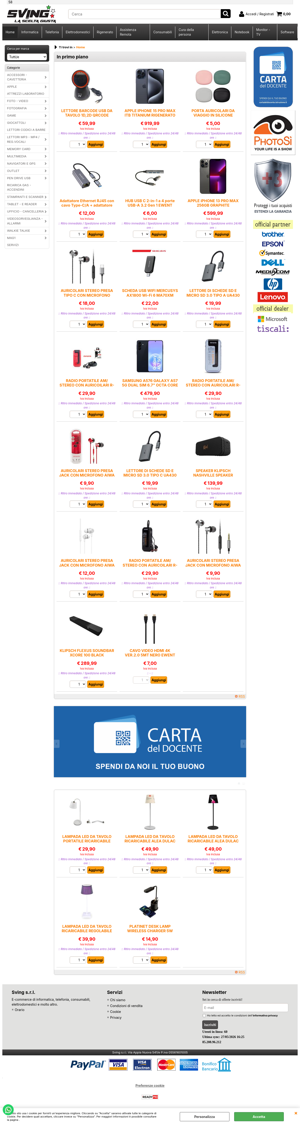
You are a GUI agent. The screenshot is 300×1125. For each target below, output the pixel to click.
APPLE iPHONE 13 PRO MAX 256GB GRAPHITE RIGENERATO (213, 205)
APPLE (12, 86)
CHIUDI (296, 1112)
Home (10, 32)
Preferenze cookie (150, 1085)
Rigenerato (105, 32)
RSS (242, 696)
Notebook (242, 32)
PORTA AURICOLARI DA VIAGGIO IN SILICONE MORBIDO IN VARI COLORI (213, 115)
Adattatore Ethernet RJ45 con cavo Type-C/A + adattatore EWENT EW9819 (87, 205)
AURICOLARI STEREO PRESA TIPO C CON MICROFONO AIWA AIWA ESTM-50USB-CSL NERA (87, 297)
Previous (57, 743)
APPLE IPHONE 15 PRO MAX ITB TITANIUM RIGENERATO (150, 112)
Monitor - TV (263, 32)
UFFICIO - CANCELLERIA (25, 211)
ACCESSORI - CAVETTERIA (17, 77)
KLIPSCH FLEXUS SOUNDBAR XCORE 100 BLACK (87, 652)
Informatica (29, 32)
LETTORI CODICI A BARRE (26, 130)
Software (287, 32)
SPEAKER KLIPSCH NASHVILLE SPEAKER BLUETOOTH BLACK (213, 475)
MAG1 (11, 238)
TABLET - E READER (22, 204)
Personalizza (204, 1117)
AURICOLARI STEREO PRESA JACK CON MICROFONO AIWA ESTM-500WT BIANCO (87, 565)
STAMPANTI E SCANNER (25, 197)
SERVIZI (13, 245)
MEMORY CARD (18, 149)
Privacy (116, 1017)
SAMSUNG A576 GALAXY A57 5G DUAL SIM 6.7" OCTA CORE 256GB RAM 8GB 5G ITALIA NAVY (150, 387)
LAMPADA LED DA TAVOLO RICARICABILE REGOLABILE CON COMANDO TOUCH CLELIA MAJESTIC (87, 933)
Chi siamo (117, 1000)
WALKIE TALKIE (18, 230)
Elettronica (220, 32)
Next (243, 743)
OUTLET (13, 171)
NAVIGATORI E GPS (21, 163)
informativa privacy (265, 1015)
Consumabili (162, 32)
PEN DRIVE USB (18, 178)
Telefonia (52, 32)
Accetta (259, 1117)
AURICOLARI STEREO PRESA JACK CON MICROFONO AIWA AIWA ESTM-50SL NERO (213, 565)
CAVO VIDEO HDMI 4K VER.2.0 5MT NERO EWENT (150, 652)
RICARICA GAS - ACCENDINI (19, 187)
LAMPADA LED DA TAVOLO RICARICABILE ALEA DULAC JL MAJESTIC (149, 841)
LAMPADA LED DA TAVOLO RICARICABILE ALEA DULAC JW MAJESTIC (213, 841)
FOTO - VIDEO (17, 101)
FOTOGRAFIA (17, 108)
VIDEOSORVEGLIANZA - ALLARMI (25, 221)
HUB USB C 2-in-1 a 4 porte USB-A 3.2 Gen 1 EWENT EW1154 (150, 205)
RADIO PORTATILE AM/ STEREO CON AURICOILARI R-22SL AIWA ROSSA (87, 385)
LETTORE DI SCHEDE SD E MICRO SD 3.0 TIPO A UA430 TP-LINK (213, 295)
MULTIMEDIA (16, 156)
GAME (11, 115)
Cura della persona (186, 32)
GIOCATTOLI (16, 123)
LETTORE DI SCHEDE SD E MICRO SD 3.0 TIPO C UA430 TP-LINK (149, 475)
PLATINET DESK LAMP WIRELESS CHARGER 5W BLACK (150, 931)
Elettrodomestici (78, 32)
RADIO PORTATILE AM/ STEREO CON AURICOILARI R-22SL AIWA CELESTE (213, 385)
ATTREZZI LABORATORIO (25, 93)
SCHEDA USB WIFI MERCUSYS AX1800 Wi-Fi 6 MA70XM (150, 292)
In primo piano (72, 57)
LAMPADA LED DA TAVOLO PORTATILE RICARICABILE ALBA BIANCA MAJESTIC (87, 841)
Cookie (115, 1012)
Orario (19, 1010)
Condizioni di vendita (126, 1006)
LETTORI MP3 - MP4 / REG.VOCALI (23, 139)
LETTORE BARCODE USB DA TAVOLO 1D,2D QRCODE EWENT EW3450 (86, 115)
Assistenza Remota (128, 32)
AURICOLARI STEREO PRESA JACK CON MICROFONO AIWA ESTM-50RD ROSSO (87, 475)
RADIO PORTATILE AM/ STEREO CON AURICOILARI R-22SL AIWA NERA (150, 565)
